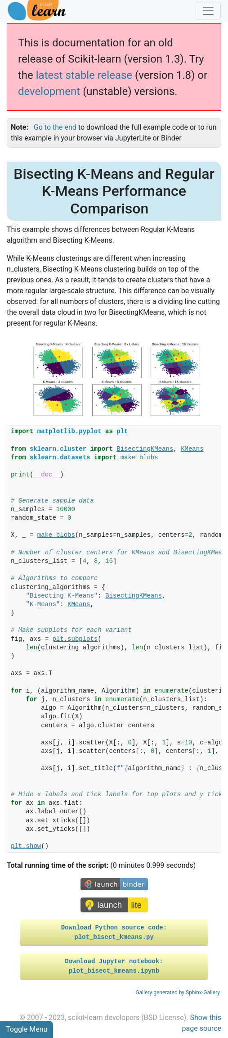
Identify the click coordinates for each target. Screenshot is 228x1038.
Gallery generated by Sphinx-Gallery (177, 992)
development (49, 91)
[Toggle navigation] (208, 11)
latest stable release (84, 75)
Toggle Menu (26, 1029)
